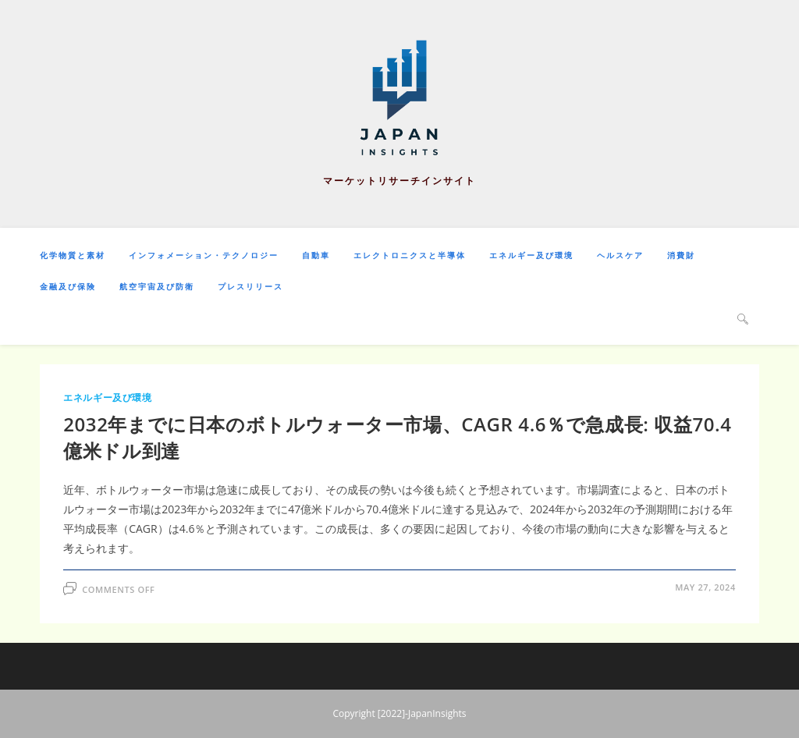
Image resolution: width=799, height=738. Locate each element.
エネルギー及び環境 (107, 397)
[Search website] (743, 318)
